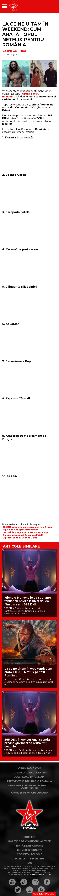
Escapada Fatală (34, 535)
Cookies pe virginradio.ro (29, 792)
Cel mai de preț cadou (15, 532)
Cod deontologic (29, 854)
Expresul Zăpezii (12, 537)
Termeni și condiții (29, 850)
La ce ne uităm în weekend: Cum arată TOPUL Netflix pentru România (28, 672)
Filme (23, 51)
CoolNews (10, 51)
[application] (49, 6)
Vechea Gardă (29, 537)
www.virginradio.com (40, 875)
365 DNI (7, 527)
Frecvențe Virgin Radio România (29, 781)
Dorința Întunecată (13, 535)
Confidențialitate (43, 894)
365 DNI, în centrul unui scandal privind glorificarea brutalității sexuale (27, 743)
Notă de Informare (29, 845)
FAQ (29, 863)
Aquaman (8, 529)
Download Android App (30, 772)
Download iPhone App (29, 777)
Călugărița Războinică (26, 529)
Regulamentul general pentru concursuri (29, 787)
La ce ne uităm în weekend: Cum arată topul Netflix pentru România (25, 34)
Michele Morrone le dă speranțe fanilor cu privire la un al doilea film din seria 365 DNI (27, 601)
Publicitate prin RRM (29, 858)
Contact (29, 837)
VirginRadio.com (29, 768)
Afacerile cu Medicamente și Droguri (32, 527)
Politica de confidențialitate (29, 841)
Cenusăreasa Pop (38, 532)
